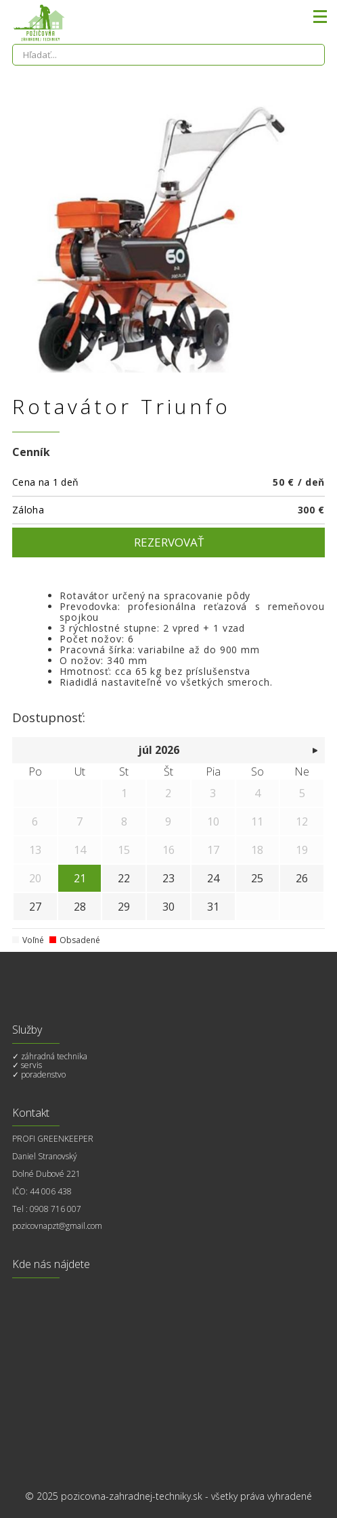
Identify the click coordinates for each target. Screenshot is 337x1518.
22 (124, 878)
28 (80, 906)
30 (168, 906)
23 (168, 878)
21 (80, 878)
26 (302, 878)
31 (213, 906)
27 (35, 906)
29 (124, 906)
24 (213, 878)
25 (257, 878)
